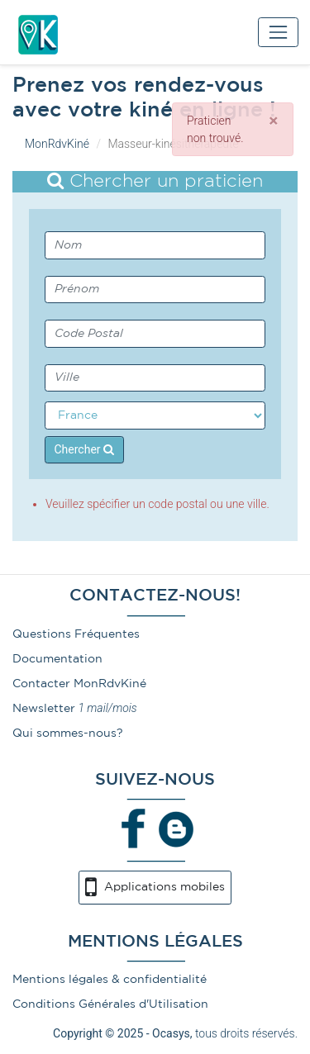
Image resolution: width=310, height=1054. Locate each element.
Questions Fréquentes (76, 634)
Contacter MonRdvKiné (79, 684)
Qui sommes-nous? (67, 733)
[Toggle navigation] (278, 31)
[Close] (274, 120)
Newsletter (43, 709)
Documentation (57, 659)
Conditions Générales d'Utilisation (110, 1004)
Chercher (85, 449)
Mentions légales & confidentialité (109, 980)
